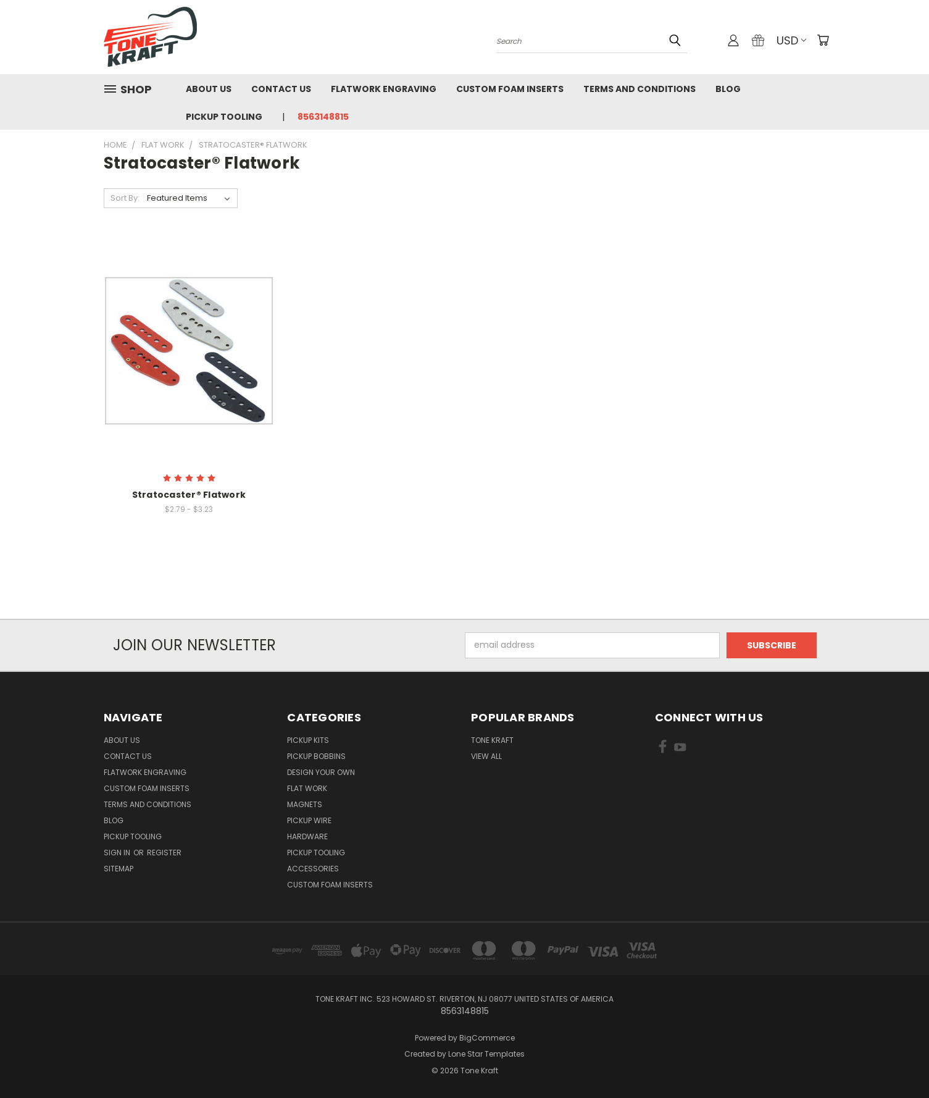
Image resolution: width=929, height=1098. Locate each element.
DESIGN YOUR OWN (321, 772)
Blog (728, 89)
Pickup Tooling (224, 117)
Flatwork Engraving (383, 89)
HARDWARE (307, 836)
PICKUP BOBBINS (316, 756)
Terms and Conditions (639, 89)
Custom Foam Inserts (510, 89)
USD (791, 40)
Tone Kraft (492, 740)
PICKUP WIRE (309, 820)
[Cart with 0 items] (823, 40)
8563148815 (323, 117)
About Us (208, 89)
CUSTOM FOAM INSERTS (330, 884)
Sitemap (118, 868)
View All (486, 756)
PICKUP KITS (308, 740)
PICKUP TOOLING (316, 852)
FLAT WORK (307, 788)
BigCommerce (487, 1038)
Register (164, 852)
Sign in (118, 852)
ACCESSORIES (313, 868)
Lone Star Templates (486, 1054)
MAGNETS (304, 804)
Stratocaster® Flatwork (189, 494)
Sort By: (125, 198)
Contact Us (281, 89)
